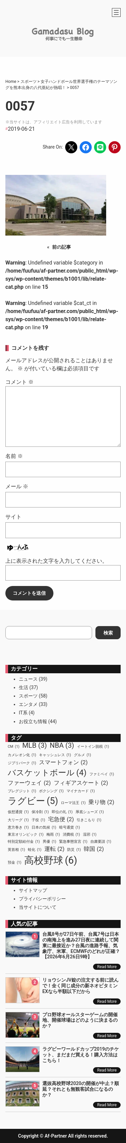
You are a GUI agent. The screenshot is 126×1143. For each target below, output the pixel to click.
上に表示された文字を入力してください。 (56, 561)
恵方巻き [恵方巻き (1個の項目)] (18, 827)
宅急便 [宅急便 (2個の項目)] (61, 819)
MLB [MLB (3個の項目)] (34, 745)
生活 (23, 687)
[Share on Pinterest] (115, 147)
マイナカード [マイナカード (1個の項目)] (81, 791)
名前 (14, 456)
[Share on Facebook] (86, 147)
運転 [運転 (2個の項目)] (54, 849)
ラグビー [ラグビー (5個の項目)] (33, 801)
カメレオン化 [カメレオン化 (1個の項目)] (22, 755)
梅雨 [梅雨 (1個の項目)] (53, 834)
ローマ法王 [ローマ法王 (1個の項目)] (73, 803)
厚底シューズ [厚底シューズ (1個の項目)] (90, 812)
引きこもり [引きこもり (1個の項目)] (89, 820)
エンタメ (28, 704)
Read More (107, 966)
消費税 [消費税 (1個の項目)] (71, 834)
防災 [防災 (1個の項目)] (74, 850)
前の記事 (61, 247)
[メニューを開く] (116, 12)
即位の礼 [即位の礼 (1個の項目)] (62, 812)
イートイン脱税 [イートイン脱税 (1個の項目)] (93, 746)
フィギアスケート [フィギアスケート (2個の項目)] (81, 783)
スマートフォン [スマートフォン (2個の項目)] (63, 762)
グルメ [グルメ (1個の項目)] (82, 755)
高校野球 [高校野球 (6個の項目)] (50, 860)
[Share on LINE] (100, 147)
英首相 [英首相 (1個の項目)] (16, 850)
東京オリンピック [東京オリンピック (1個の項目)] (25, 834)
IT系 (23, 712)
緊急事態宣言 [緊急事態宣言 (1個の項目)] (73, 841)
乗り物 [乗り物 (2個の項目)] (101, 802)
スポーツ (28, 696)
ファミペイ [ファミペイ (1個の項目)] (101, 774)
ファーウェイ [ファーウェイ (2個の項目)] (29, 783)
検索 (108, 633)
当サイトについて (37, 907)
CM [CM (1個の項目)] (13, 746)
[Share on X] (71, 147)
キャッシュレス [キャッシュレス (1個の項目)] (55, 755)
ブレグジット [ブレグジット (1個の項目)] (22, 791)
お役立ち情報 (33, 721)
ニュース (28, 679)
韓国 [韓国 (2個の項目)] (94, 849)
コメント (19, 382)
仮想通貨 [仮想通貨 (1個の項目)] (18, 812)
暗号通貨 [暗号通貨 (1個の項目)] (69, 827)
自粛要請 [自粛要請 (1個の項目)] (100, 841)
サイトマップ (33, 890)
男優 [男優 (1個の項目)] (49, 841)
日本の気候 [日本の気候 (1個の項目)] (44, 827)
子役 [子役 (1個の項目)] (38, 820)
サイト (13, 517)
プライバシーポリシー (42, 898)
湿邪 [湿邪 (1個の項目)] (89, 834)
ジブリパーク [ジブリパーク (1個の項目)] (22, 763)
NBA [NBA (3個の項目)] (62, 745)
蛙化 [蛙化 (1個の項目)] (34, 850)
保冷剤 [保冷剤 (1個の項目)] (40, 812)
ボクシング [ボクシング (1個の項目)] (51, 791)
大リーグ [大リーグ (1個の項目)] (18, 820)
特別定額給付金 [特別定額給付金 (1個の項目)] (24, 841)
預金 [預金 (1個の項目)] (14, 862)
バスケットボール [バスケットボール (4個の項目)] (47, 773)
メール (16, 486)
